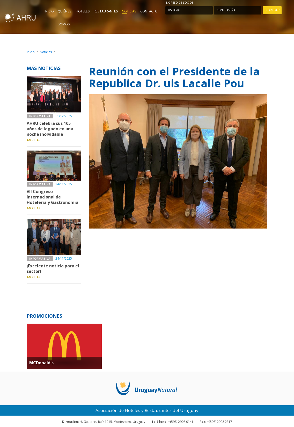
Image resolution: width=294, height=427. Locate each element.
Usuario (174, 10)
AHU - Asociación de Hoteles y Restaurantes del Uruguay (20, 16)
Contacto (149, 11)
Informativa (39, 116)
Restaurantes (106, 11)
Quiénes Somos (64, 17)
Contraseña (225, 10)
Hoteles (83, 11)
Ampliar (34, 140)
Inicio (49, 11)
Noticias (129, 11)
